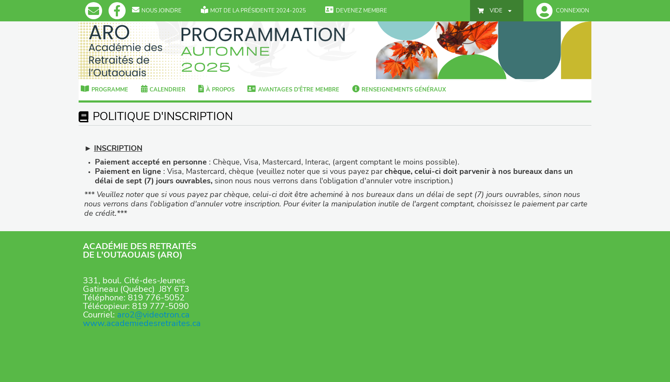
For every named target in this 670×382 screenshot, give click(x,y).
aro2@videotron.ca (153, 314)
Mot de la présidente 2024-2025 (253, 11)
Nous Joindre (157, 11)
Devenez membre (356, 11)
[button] (560, 10)
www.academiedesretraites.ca (142, 323)
